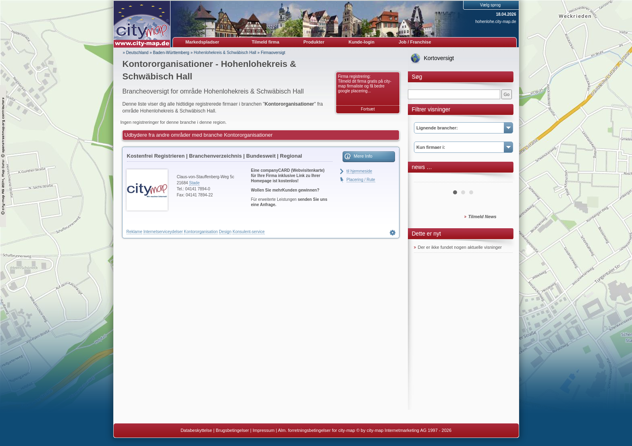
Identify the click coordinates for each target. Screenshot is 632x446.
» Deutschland (136, 52)
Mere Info (363, 156)
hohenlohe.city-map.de (495, 21)
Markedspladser (202, 42)
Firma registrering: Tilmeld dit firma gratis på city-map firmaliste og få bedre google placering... (364, 83)
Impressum (263, 430)
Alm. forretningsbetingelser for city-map (316, 430)
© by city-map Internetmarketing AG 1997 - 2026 (403, 430)
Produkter (314, 42)
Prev (424, 179)
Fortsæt (367, 109)
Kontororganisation (201, 231)
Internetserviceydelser (163, 231)
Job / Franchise (415, 42)
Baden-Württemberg (171, 52)
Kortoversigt (439, 58)
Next (502, 179)
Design (225, 231)
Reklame (134, 231)
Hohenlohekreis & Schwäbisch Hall (225, 52)
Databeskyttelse (196, 430)
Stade (194, 183)
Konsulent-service (248, 231)
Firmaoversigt (273, 52)
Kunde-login (361, 42)
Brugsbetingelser (232, 430)
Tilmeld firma (265, 42)
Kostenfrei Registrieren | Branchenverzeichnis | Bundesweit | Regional (214, 156)
